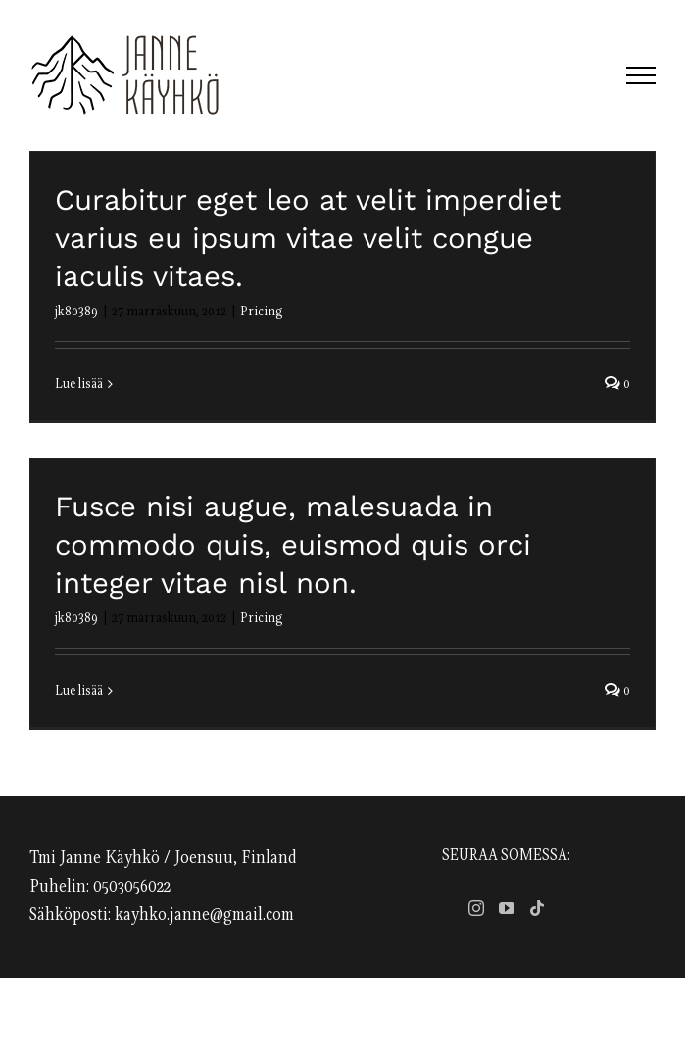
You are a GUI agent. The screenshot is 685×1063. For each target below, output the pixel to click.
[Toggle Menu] (641, 75)
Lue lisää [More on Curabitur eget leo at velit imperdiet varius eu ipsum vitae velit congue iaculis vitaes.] (79, 383)
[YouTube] (506, 908)
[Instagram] (476, 908)
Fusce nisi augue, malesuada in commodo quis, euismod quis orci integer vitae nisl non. (293, 545)
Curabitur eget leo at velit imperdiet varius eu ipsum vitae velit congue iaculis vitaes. (308, 238)
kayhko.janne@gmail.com (204, 915)
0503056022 (132, 886)
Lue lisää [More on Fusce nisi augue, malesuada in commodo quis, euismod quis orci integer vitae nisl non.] (79, 690)
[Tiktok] (537, 908)
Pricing (261, 311)
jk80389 (76, 311)
